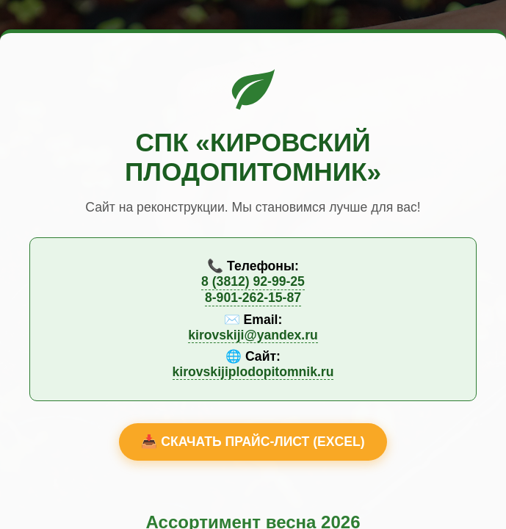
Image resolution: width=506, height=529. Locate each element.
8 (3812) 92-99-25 (253, 281)
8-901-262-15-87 (253, 297)
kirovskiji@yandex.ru (253, 335)
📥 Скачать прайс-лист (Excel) (252, 441)
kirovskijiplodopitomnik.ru (253, 371)
